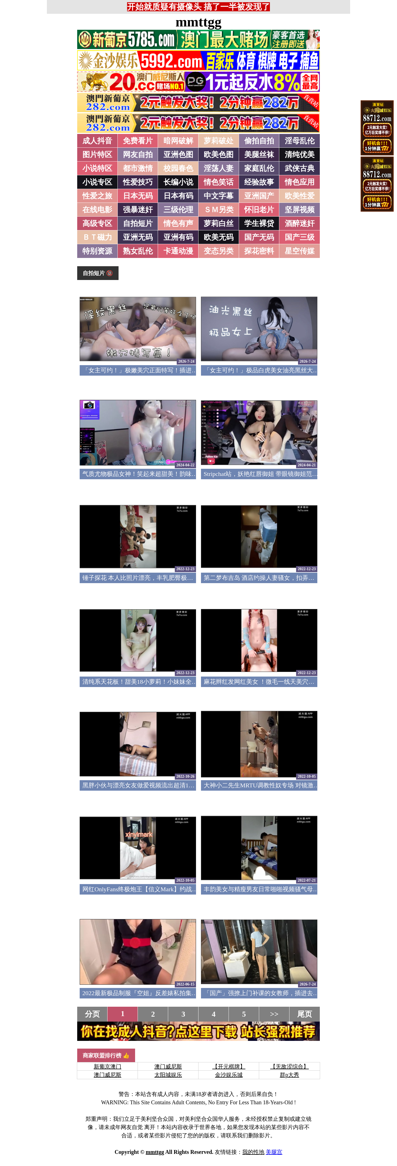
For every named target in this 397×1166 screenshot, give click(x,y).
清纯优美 (300, 154)
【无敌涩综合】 (289, 1066)
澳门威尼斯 (168, 1066)
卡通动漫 (178, 251)
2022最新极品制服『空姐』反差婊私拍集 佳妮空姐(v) (153, 993)
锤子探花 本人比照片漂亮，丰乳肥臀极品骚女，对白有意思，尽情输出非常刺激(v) (192, 577)
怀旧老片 (259, 210)
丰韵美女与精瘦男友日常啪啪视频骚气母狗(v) (265, 889)
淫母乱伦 (300, 141)
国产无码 (259, 237)
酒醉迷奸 (300, 223)
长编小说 (178, 182)
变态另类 (219, 251)
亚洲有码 (178, 237)
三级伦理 (178, 210)
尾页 (304, 1014)
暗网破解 (178, 141)
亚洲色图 (178, 154)
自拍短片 (138, 223)
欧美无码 (219, 237)
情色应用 (300, 182)
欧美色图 (219, 154)
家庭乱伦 (259, 168)
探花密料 (259, 251)
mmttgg (199, 21)
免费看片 (138, 141)
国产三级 (300, 237)
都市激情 (138, 168)
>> (274, 1014)
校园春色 (178, 168)
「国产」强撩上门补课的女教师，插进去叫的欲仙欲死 (276, 993)
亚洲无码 (138, 237)
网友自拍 (138, 154)
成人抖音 (97, 141)
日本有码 (178, 196)
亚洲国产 (259, 196)
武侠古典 (300, 168)
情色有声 (178, 223)
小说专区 (97, 182)
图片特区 (97, 154)
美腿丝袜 (259, 154)
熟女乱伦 (138, 251)
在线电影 (97, 210)
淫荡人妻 (219, 168)
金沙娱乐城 (229, 1075)
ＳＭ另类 (219, 210)
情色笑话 (219, 182)
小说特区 (97, 168)
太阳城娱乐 (168, 1075)
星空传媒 (300, 251)
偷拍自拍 (259, 141)
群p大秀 (289, 1075)
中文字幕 (219, 196)
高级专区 (97, 223)
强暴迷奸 (138, 210)
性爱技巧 (138, 182)
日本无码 (138, 196)
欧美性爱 (300, 196)
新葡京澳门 (107, 1066)
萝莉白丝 (219, 223)
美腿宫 (274, 1152)
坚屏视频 (300, 210)
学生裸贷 (259, 223)
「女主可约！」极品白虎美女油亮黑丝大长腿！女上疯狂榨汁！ (289, 370)
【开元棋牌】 (228, 1066)
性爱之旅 (97, 196)
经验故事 (259, 182)
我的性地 (253, 1152)
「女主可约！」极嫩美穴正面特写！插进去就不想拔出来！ (161, 370)
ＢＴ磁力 (97, 237)
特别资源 (97, 251)
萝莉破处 (219, 141)
